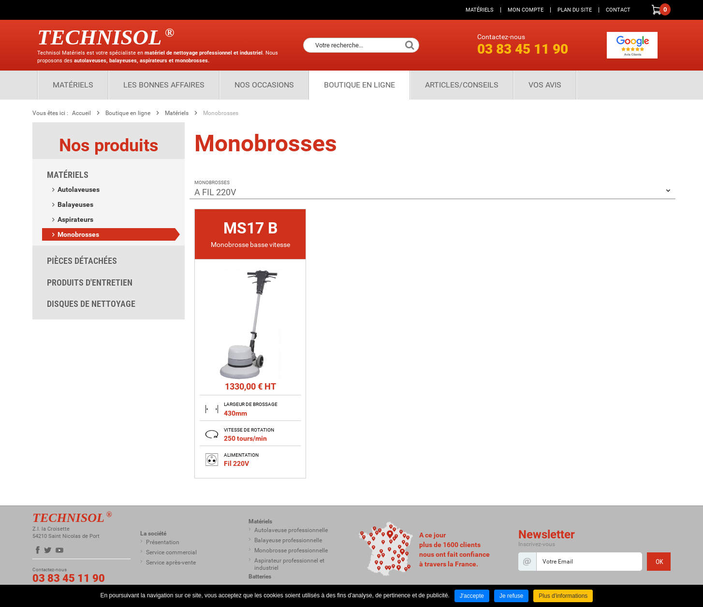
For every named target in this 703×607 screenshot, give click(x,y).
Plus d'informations (563, 596)
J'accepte (472, 596)
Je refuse (511, 596)
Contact (618, 10)
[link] (250, 345)
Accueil (81, 113)
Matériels (480, 10)
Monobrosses (220, 113)
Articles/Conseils (461, 84)
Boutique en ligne (359, 84)
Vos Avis (544, 84)
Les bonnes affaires (164, 84)
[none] (250, 343)
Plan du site (574, 10)
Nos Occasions (264, 84)
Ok (409, 45)
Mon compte (525, 10)
